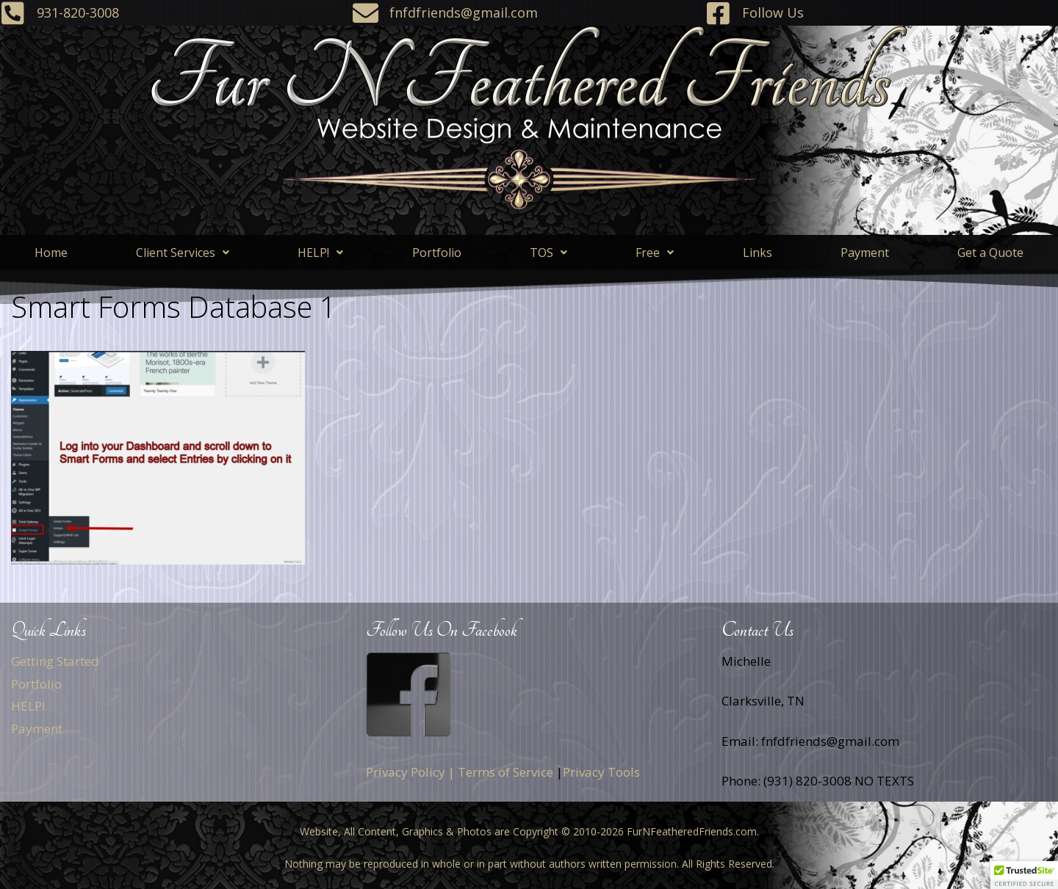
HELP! (320, 252)
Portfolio (436, 252)
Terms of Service (505, 771)
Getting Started (55, 661)
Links (757, 252)
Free (655, 252)
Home (51, 252)
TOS (548, 252)
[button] (182, 252)
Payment (865, 252)
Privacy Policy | (410, 771)
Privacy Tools (601, 771)
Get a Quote (990, 252)
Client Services (182, 252)
